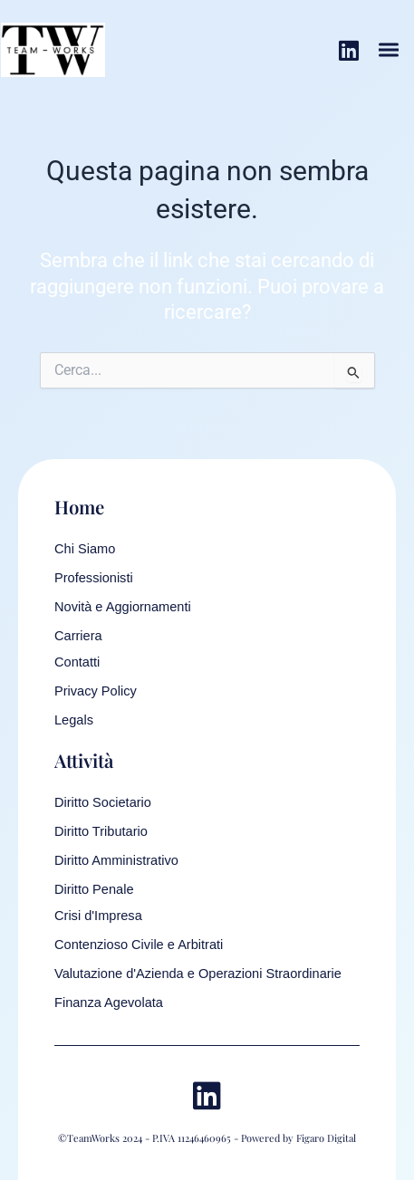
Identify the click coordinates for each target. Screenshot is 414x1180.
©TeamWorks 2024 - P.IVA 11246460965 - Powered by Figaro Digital (207, 1138)
